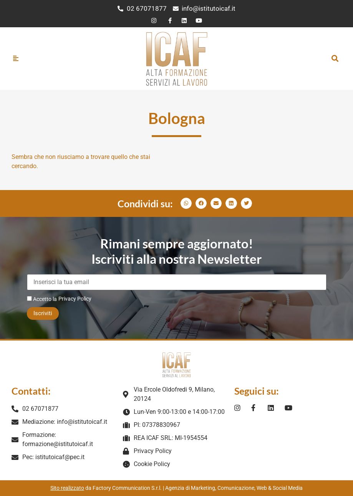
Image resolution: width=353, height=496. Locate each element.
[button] (335, 58)
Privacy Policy (74, 299)
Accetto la (42, 299)
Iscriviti (42, 313)
